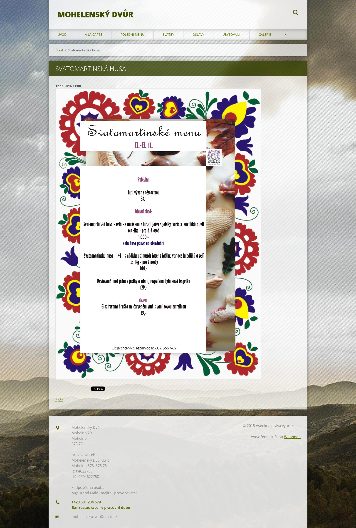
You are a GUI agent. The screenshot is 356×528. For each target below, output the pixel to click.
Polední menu (132, 34)
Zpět (59, 399)
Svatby (168, 34)
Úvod (62, 34)
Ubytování (231, 34)
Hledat (295, 13)
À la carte (93, 34)
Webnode (292, 436)
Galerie (265, 34)
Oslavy (198, 34)
